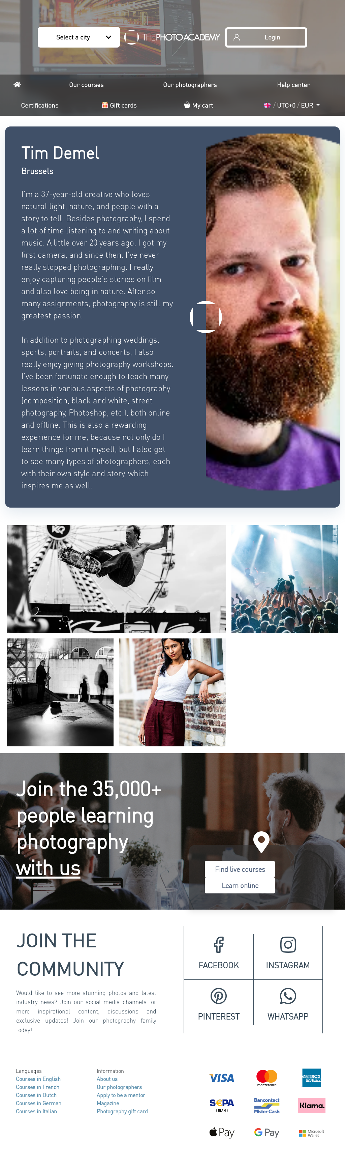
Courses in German (38, 1103)
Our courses (86, 84)
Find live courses (240, 869)
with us (48, 866)
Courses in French (37, 1086)
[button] (291, 105)
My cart (198, 105)
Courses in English (38, 1078)
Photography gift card (122, 1111)
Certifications (39, 105)
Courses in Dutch (36, 1094)
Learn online (240, 885)
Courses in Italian (36, 1111)
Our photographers (190, 84)
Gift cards (119, 105)
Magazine (108, 1103)
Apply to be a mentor (121, 1094)
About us (107, 1078)
